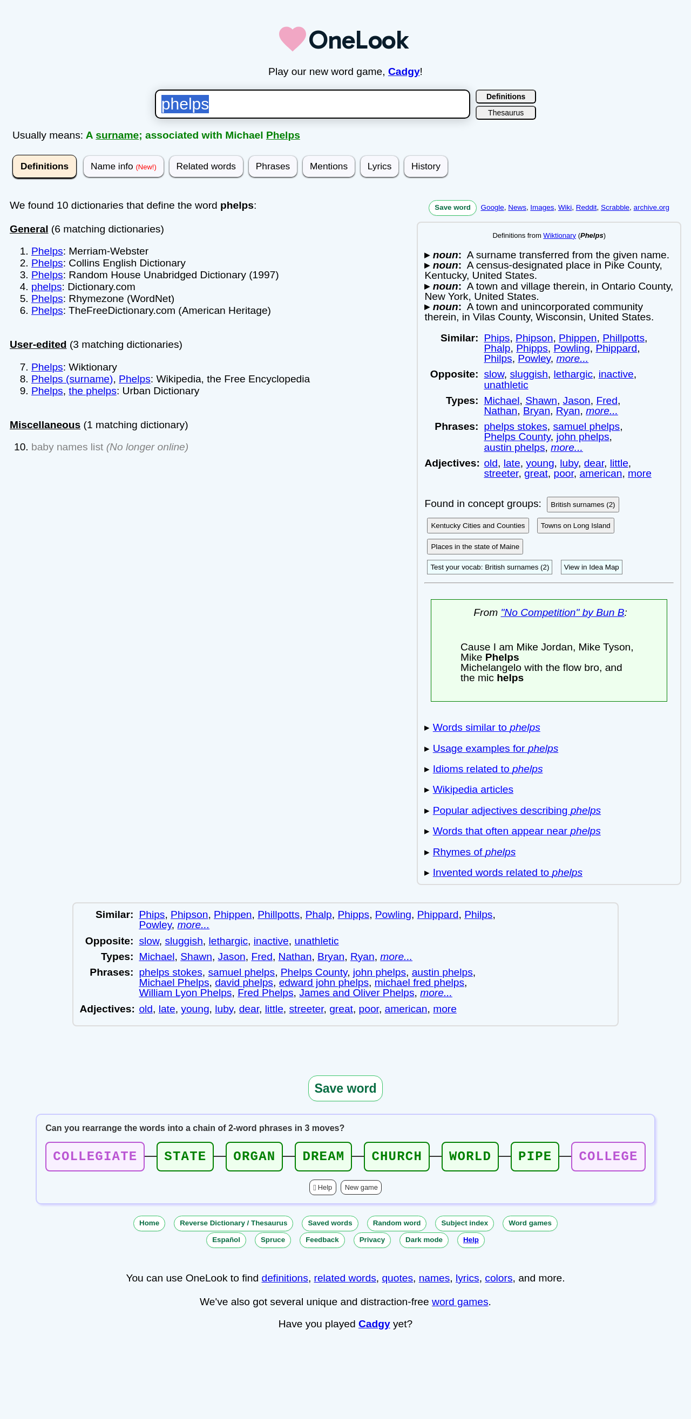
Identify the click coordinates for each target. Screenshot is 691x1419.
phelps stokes (515, 426)
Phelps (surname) (72, 379)
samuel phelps (586, 426)
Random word (397, 1226)
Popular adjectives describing (517, 810)
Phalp (497, 348)
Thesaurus (506, 112)
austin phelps (514, 447)
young (540, 463)
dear (594, 463)
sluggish (528, 374)
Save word (453, 207)
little (619, 463)
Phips (497, 338)
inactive (616, 374)
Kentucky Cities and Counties (478, 526)
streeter (501, 473)
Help (325, 1191)
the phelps (93, 390)
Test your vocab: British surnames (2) (489, 567)
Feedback (322, 1243)
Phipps (532, 348)
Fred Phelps (265, 992)
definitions (284, 1281)
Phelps (283, 135)
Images (542, 207)
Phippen (578, 338)
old (491, 463)
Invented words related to (507, 872)
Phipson (534, 338)
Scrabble (615, 207)
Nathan (500, 410)
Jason (577, 400)
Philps (498, 358)
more (640, 473)
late (512, 463)
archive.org (651, 207)
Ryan (568, 410)
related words (345, 1281)
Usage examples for (496, 748)
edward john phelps (324, 982)
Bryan (536, 410)
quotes (397, 1281)
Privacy (372, 1243)
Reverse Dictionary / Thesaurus (233, 1226)
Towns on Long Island (576, 526)
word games (460, 1305)
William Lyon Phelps (185, 992)
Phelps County (517, 436)
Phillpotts (623, 338)
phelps (46, 286)
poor (563, 473)
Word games (530, 1226)
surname (117, 135)
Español (226, 1243)
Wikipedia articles (473, 789)
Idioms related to (488, 768)
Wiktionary (559, 235)
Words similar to (486, 727)
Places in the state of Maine (475, 547)
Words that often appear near (517, 831)
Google (492, 207)
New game (361, 1191)
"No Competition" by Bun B (562, 612)
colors (498, 1281)
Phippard (616, 348)
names (434, 1281)
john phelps (582, 436)
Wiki (565, 207)
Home (149, 1226)
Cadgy (404, 71)
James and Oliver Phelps (356, 992)
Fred (606, 400)
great (536, 473)
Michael (501, 400)
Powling (572, 348)
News (517, 207)
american (601, 473)
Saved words (330, 1226)
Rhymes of (474, 852)
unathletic (506, 384)
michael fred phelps (419, 982)
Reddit (586, 207)
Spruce (273, 1243)
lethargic (573, 374)
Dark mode (424, 1243)
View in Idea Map (591, 567)
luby (569, 463)
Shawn (541, 400)
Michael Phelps (174, 982)
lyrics (467, 1281)
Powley (534, 358)
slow (494, 374)
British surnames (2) (583, 505)
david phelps (244, 982)
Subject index (464, 1226)
